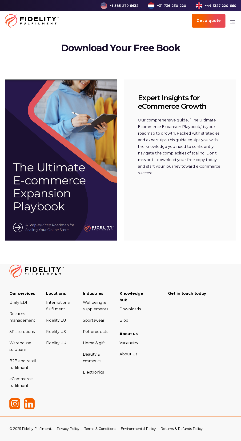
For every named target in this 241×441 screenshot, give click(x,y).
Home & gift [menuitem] (94, 343)
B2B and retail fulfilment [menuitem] (22, 364)
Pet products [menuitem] (95, 331)
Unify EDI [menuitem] (18, 302)
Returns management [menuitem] (22, 317)
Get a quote (209, 20)
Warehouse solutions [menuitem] (20, 346)
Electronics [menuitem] (93, 372)
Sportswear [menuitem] (93, 320)
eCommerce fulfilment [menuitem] (21, 382)
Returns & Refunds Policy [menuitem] (182, 429)
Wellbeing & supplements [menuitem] (95, 305)
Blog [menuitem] (124, 320)
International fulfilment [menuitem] (58, 305)
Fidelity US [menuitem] (56, 331)
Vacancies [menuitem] (129, 343)
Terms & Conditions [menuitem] (100, 429)
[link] (232, 23)
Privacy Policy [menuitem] (68, 429)
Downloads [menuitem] (130, 309)
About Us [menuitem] (128, 354)
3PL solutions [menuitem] (22, 331)
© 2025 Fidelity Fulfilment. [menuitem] (30, 429)
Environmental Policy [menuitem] (138, 429)
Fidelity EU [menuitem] (56, 320)
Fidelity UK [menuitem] (56, 343)
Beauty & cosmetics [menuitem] (92, 357)
